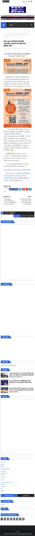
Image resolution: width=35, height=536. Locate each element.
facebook (30, 216)
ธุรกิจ (2, 464)
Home (5, 34)
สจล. (14, 34)
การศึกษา (10, 34)
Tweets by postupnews (8, 365)
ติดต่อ (2, 491)
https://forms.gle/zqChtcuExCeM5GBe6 (17, 170)
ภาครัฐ (3, 487)
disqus (24, 216)
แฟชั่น (2, 484)
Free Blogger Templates (25, 534)
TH (24, 34)
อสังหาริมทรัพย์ (5, 469)
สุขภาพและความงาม (7, 482)
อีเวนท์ (2, 467)
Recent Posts (9, 495)
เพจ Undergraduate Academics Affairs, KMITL (17, 175)
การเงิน (3, 478)
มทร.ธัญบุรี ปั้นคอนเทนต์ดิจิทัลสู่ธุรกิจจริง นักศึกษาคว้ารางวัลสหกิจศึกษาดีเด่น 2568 (20, 381)
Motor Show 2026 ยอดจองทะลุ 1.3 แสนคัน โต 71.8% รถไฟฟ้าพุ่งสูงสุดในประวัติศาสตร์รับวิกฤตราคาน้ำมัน (21, 390)
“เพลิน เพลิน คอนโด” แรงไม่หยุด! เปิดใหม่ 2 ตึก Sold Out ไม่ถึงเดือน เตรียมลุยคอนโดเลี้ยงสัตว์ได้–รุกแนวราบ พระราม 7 (21, 375)
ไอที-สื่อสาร (4, 473)
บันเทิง (2, 475)
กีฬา (2, 480)
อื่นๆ (18, 34)
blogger (17, 216)
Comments (25, 495)
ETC (3, 504)
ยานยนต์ (3, 471)
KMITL (21, 34)
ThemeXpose (13, 534)
